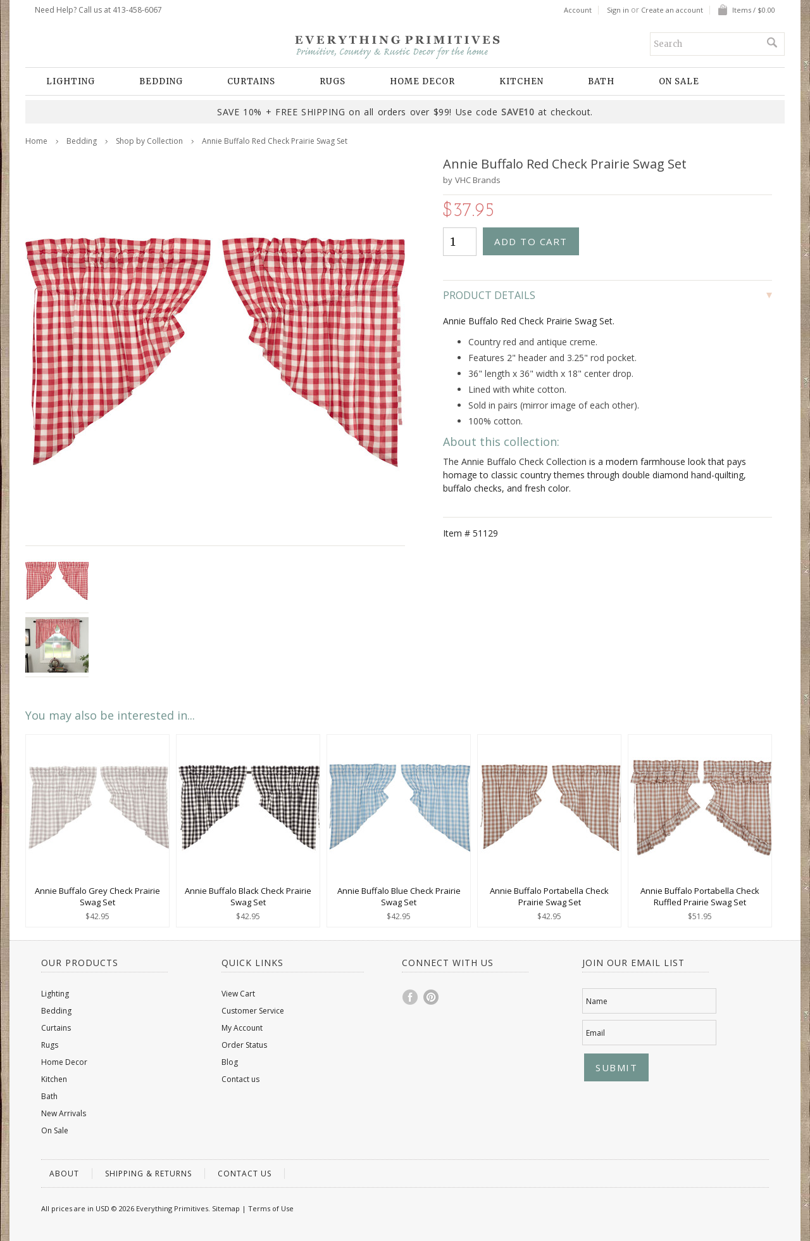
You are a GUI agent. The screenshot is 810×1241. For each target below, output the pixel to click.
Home (36, 141)
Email (595, 1033)
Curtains (251, 81)
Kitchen (521, 81)
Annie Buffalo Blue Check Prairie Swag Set (399, 896)
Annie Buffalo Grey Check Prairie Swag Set (97, 896)
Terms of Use (271, 1208)
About (64, 1173)
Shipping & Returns (148, 1173)
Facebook (411, 997)
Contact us (240, 1079)
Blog (229, 1062)
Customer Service (252, 1010)
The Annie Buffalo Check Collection (515, 461)
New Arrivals (63, 1113)
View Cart (238, 993)
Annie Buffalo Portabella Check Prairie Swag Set (549, 896)
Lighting (70, 81)
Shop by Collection (149, 141)
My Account (242, 1027)
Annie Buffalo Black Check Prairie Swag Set (248, 896)
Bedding (161, 81)
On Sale (679, 81)
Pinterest (431, 997)
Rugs (333, 81)
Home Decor (422, 81)
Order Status (244, 1045)
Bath (601, 81)
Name (597, 1001)
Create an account (672, 10)
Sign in (618, 10)
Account (578, 10)
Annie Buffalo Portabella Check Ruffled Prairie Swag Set (699, 896)
